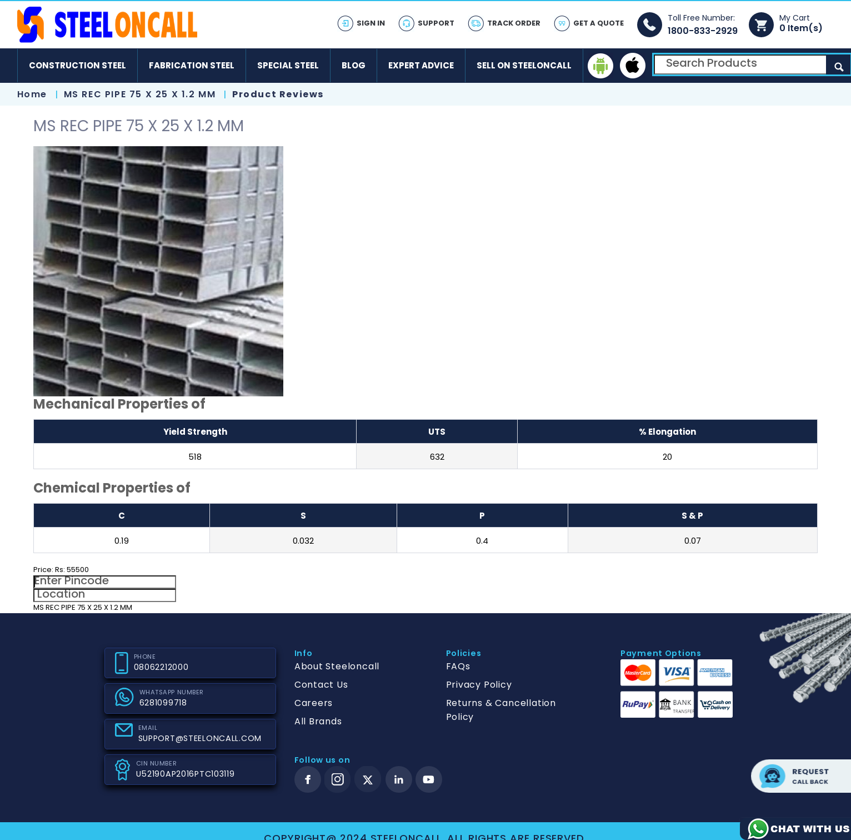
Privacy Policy (479, 684)
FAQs (458, 666)
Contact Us (321, 684)
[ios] (632, 65)
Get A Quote (598, 23)
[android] (600, 65)
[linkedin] (399, 779)
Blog (354, 65)
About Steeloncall (337, 666)
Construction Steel (77, 65)
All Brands (318, 721)
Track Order (513, 23)
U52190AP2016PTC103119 (185, 773)
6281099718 (163, 702)
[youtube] (429, 779)
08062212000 (161, 667)
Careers (313, 703)
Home (32, 94)
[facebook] (307, 779)
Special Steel (288, 65)
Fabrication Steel (191, 65)
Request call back (801, 776)
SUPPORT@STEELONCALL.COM (200, 738)
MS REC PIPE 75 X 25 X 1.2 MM (141, 94)
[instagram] (337, 779)
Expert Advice (421, 65)
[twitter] (368, 779)
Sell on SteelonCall (524, 65)
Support (436, 23)
